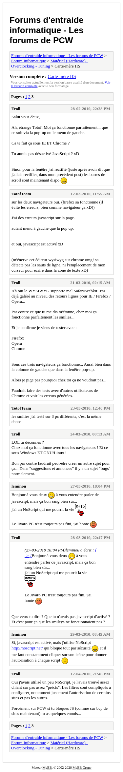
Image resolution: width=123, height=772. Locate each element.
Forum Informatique (28, 60)
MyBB (47, 767)
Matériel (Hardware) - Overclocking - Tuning (49, 63)
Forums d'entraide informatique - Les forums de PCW (47, 30)
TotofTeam (21, 193)
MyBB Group (81, 767)
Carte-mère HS (62, 76)
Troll (15, 108)
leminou (18, 486)
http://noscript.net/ (27, 648)
